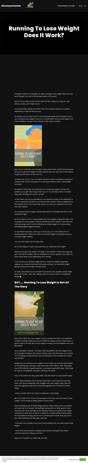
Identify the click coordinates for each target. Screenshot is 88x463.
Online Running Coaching (66, 6)
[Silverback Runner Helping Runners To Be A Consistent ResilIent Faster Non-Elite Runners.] (20, 6)
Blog (80, 6)
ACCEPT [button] (82, 459)
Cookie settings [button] (73, 459)
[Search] (85, 6)
